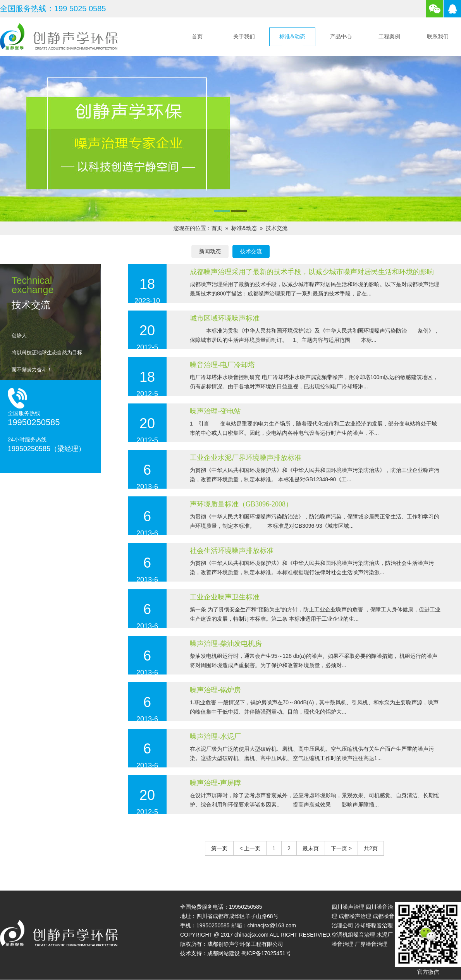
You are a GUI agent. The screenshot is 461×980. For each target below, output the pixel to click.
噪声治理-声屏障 (215, 783)
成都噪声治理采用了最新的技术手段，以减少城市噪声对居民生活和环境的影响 (312, 272)
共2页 (371, 848)
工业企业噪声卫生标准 (225, 597)
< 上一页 (249, 848)
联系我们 (438, 36)
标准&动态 (292, 36)
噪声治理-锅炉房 (215, 690)
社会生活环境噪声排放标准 (232, 550)
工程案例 (389, 36)
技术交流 (276, 228)
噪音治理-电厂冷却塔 (222, 365)
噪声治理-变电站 (215, 411)
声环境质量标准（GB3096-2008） (241, 504)
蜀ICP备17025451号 (266, 953)
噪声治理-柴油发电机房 (226, 643)
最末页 (311, 848)
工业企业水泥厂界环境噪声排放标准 (245, 458)
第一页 (219, 848)
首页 (197, 36)
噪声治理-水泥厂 (215, 736)
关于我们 (244, 36)
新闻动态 (210, 251)
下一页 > (341, 848)
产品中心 (341, 36)
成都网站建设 (223, 953)
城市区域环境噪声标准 (225, 318)
